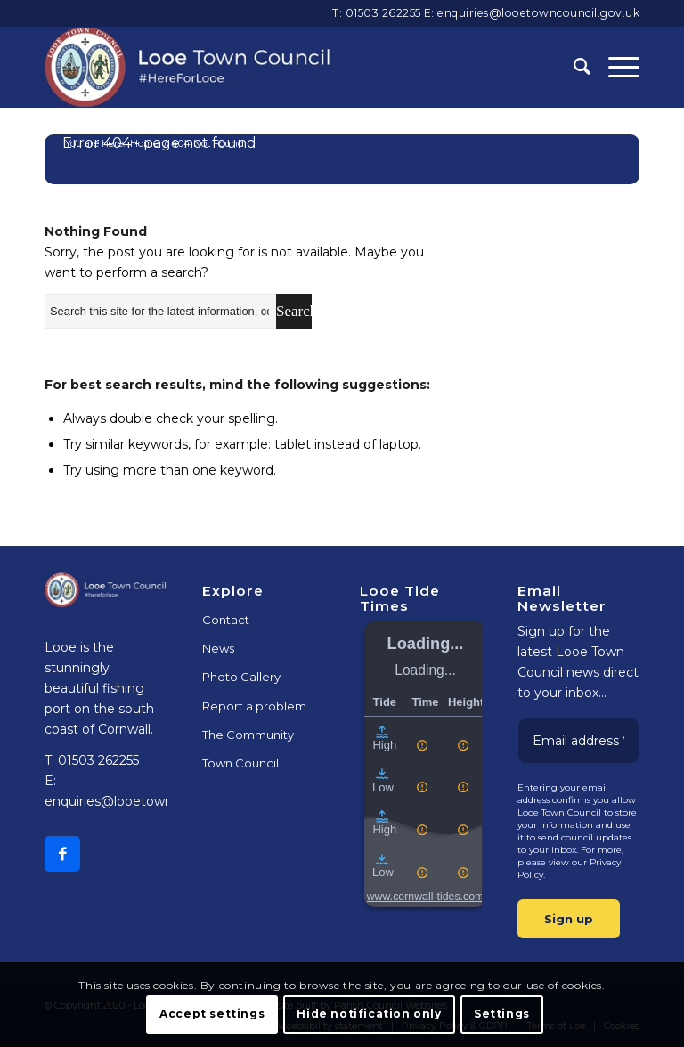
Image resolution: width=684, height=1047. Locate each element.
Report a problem (254, 706)
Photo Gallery (241, 677)
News (218, 648)
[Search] (573, 67)
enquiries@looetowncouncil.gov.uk (538, 13)
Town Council (240, 763)
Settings (502, 1013)
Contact (225, 620)
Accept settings (212, 1013)
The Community (248, 734)
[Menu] (614, 67)
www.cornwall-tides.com (425, 896)
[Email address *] (578, 741)
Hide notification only (369, 1013)
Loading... (425, 644)
